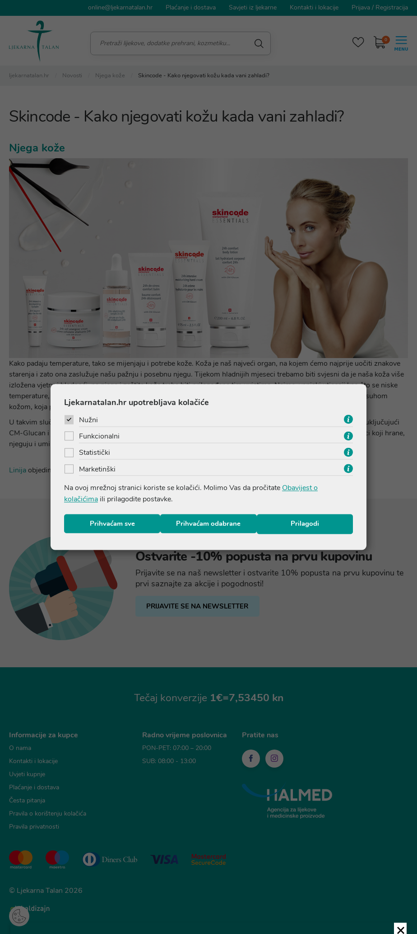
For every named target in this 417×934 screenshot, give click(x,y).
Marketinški (97, 471)
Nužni (88, 420)
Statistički (94, 454)
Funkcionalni (99, 437)
